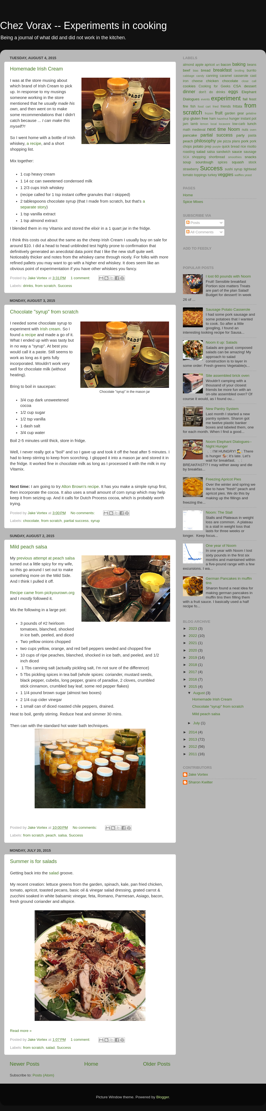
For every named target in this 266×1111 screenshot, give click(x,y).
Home (91, 1064)
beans (251, 65)
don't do (206, 92)
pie (219, 141)
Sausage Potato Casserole (228, 309)
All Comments (200, 232)
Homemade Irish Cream (36, 69)
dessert (250, 86)
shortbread (217, 157)
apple (199, 65)
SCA (186, 157)
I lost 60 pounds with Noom (228, 276)
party (240, 135)
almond (188, 65)
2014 (193, 732)
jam (185, 124)
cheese (197, 81)
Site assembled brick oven (227, 375)
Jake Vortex (198, 774)
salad (54, 873)
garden (230, 113)
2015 (193, 686)
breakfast (222, 69)
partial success (76, 521)
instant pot (248, 119)
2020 (193, 650)
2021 (193, 643)
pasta (252, 135)
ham (212, 119)
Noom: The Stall (219, 512)
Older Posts (156, 1064)
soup (187, 162)
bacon (226, 64)
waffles (239, 175)
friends (226, 106)
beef (186, 70)
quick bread (231, 146)
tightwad (250, 169)
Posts (193, 223)
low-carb (238, 124)
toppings (200, 175)
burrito (251, 70)
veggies (225, 174)
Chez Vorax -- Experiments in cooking (83, 25)
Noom (234, 129)
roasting (189, 152)
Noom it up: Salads (221, 342)
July (197, 723)
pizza (227, 141)
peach (51, 835)
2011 (193, 754)
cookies (189, 86)
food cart (204, 106)
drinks (28, 286)
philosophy (205, 140)
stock (252, 162)
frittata (237, 106)
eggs (233, 91)
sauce (237, 152)
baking (238, 64)
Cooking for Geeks (215, 86)
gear (240, 113)
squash (238, 162)
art (218, 64)
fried (216, 106)
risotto (251, 146)
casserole (241, 76)
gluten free (199, 118)
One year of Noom (221, 545)
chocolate (31, 521)
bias (195, 70)
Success (65, 286)
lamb (194, 124)
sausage (250, 152)
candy (200, 75)
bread (206, 70)
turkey (212, 175)
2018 (193, 665)
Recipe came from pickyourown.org (42, 592)
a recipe (34, 143)
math (186, 130)
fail (245, 99)
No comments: (83, 513)
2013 (193, 739)
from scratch (45, 286)
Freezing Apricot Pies (223, 479)
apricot (210, 65)
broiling (239, 70)
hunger (234, 119)
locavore (224, 124)
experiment (226, 98)
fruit (218, 112)
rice (243, 146)
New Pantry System (222, 409)
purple (217, 146)
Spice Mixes (193, 202)
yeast (248, 175)
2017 (193, 672)
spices (222, 162)
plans (236, 141)
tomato (188, 175)
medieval (199, 130)
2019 (193, 657)
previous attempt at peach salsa (46, 558)
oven (253, 129)
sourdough (204, 162)
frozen (209, 113)
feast (252, 99)
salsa (62, 835)
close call (249, 81)
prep (208, 146)
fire (185, 106)
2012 (193, 746)
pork (245, 141)
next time (216, 129)
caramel (226, 76)
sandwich (223, 152)
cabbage (188, 75)
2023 (193, 628)
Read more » (21, 1031)
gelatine (251, 113)
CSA (237, 86)
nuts (245, 130)
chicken (212, 81)
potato (198, 146)
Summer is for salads (33, 861)
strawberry (191, 169)
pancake (190, 135)
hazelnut (222, 118)
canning (212, 76)
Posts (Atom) (43, 1075)
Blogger (162, 1097)
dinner (189, 91)
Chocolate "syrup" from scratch (44, 312)
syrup (95, 521)
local (214, 124)
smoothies (235, 157)
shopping (199, 157)
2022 (193, 636)
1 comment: (81, 278)
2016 (193, 679)
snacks (250, 157)
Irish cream (50, 329)
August (199, 693)
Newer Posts (24, 1064)
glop (186, 119)
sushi (228, 169)
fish (193, 106)
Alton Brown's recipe (80, 486)
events (205, 99)
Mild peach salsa (28, 547)
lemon (204, 124)
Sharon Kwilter (200, 782)
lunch (251, 124)
